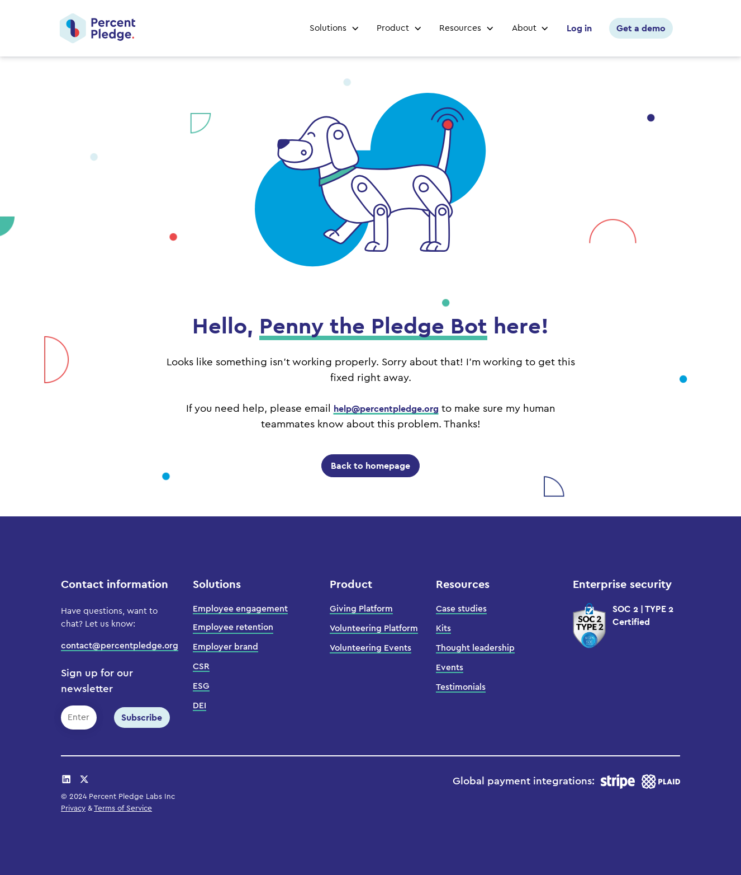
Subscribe (141, 717)
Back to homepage (370, 466)
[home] (97, 28)
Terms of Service (123, 808)
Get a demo (641, 28)
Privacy (73, 808)
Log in (579, 28)
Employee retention (233, 627)
